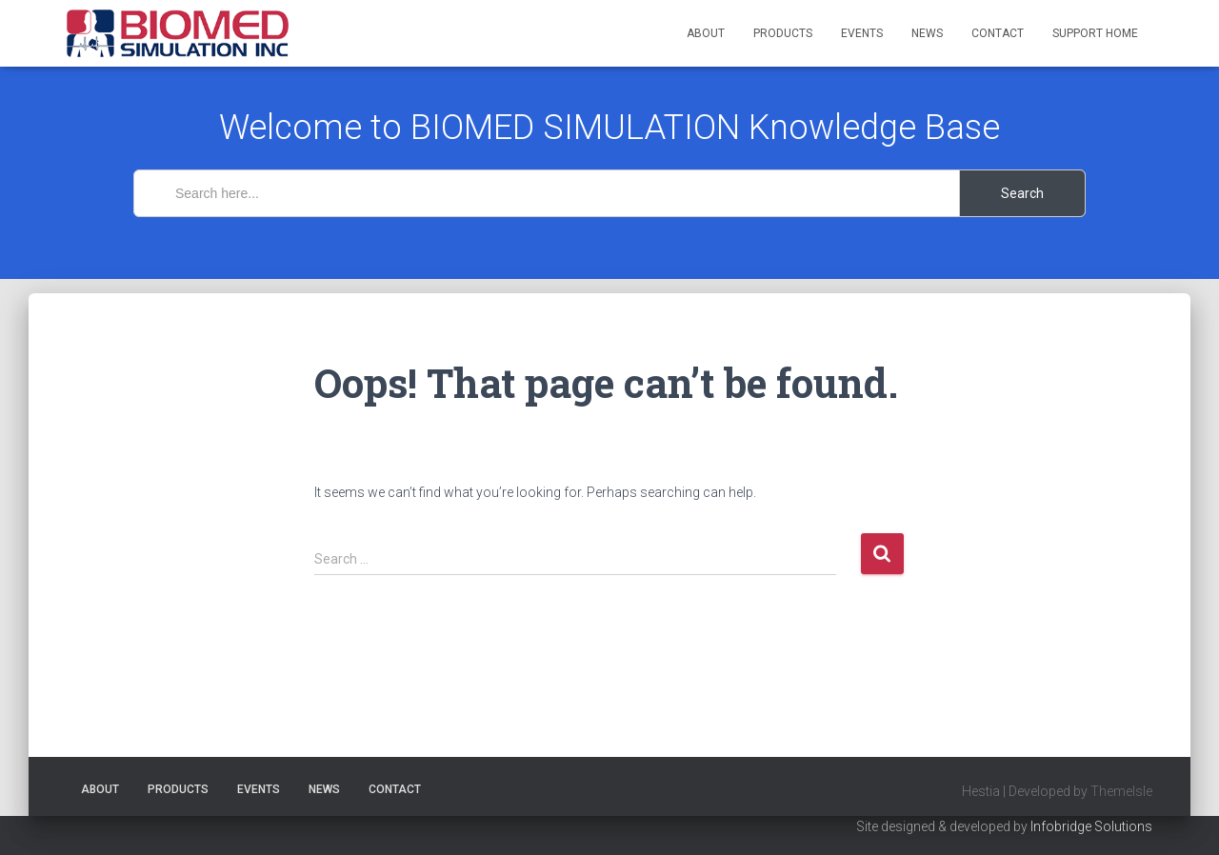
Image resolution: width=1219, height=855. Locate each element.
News (927, 33)
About (706, 33)
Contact (997, 33)
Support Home (1095, 33)
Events (862, 33)
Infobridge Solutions (1091, 826)
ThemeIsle (1121, 791)
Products (782, 33)
